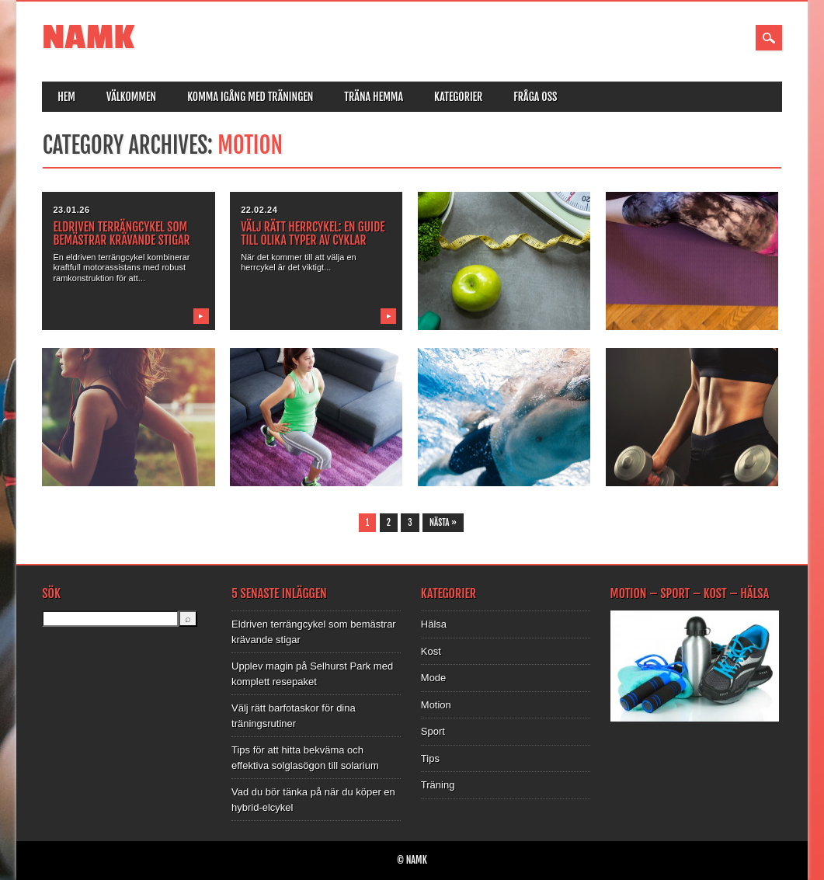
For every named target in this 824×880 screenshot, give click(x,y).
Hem (66, 96)
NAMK (88, 37)
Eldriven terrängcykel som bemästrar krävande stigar (121, 233)
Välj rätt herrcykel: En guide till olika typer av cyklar (312, 233)
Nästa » (443, 522)
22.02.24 (259, 209)
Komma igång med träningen (250, 96)
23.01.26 (71, 209)
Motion (436, 705)
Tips (430, 758)
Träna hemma (373, 96)
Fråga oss (535, 96)
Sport (433, 731)
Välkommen (131, 96)
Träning (438, 785)
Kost (431, 651)
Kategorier (458, 96)
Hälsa (434, 624)
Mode (434, 677)
